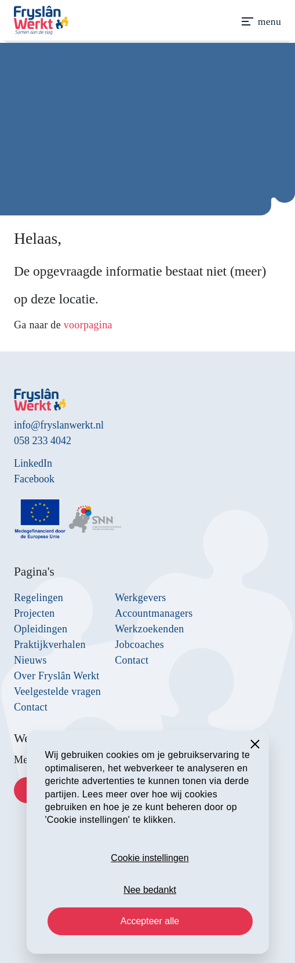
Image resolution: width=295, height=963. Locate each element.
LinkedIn (33, 463)
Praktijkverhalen (50, 644)
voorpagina (88, 325)
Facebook (34, 479)
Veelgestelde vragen (57, 691)
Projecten (34, 613)
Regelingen (38, 597)
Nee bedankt (149, 890)
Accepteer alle (150, 921)
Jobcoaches (139, 644)
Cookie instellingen (149, 858)
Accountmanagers (153, 613)
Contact (31, 707)
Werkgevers (140, 597)
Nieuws (30, 660)
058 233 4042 (42, 440)
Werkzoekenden (149, 629)
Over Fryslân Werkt (57, 676)
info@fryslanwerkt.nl (59, 425)
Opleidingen (40, 629)
